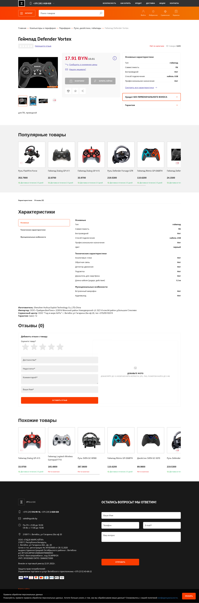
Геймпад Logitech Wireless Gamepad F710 (60, 459)
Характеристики (25, 200)
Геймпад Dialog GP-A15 (89, 171)
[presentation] (121, 551)
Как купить (126, 3)
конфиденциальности (168, 598)
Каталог (25, 13)
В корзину (77, 81)
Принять (189, 596)
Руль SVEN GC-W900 (87, 458)
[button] (22, 100)
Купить (103, 81)
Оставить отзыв (59, 401)
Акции (162, 3)
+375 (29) (31, 512)
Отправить (120, 562)
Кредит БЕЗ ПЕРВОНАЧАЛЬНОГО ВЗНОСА (151, 97)
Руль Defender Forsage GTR (120, 171)
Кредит (138, 3)
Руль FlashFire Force (27, 171)
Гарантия (151, 105)
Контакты (174, 3)
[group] (38, 73)
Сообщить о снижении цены (81, 64)
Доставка (150, 3)
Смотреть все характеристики (141, 87)
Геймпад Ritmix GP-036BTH (150, 171)
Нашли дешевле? (75, 69)
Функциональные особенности (33, 237)
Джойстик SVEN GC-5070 (148, 458)
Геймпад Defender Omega (179, 171)
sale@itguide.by (30, 519)
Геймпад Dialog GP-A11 (59, 171)
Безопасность (109, 3)
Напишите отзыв (43, 46)
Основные (24, 223)
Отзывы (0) (39, 200)
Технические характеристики (33, 230)
